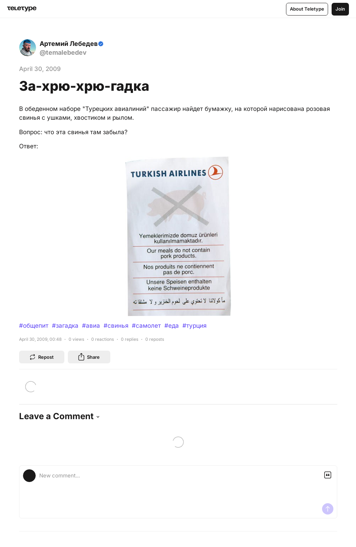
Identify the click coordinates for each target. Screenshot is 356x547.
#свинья (116, 325)
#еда (171, 325)
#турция (194, 325)
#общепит (33, 325)
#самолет (146, 325)
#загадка (65, 325)
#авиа (91, 325)
